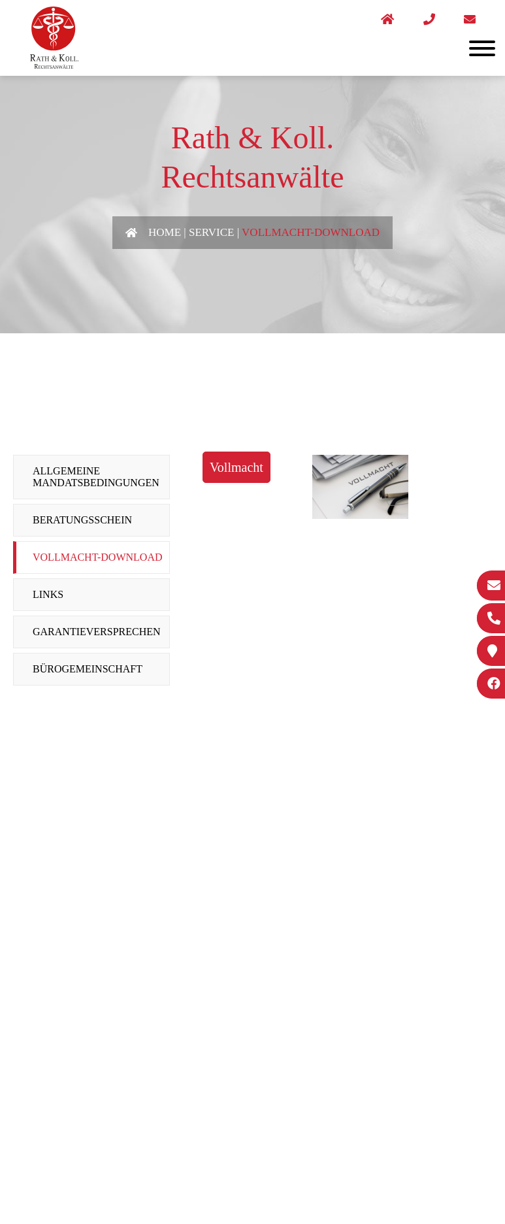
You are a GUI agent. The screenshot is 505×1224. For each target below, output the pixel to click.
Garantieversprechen (97, 631)
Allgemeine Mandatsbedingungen (96, 476)
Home (164, 232)
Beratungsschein (82, 519)
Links (48, 594)
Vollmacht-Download (311, 232)
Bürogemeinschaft (87, 668)
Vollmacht (236, 467)
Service (211, 232)
